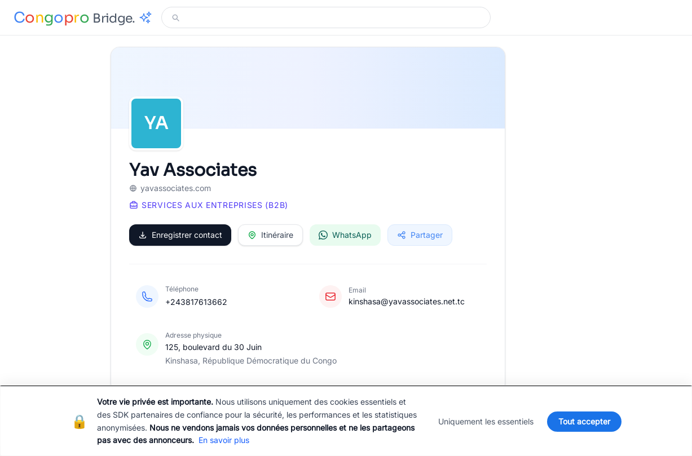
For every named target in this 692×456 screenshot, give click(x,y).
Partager (420, 235)
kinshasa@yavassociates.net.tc (407, 301)
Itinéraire (270, 235)
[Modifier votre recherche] (332, 17)
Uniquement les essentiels (486, 421)
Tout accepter (584, 421)
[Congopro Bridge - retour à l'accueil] (83, 17)
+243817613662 (196, 302)
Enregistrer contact (180, 235)
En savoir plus (224, 440)
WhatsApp (345, 235)
